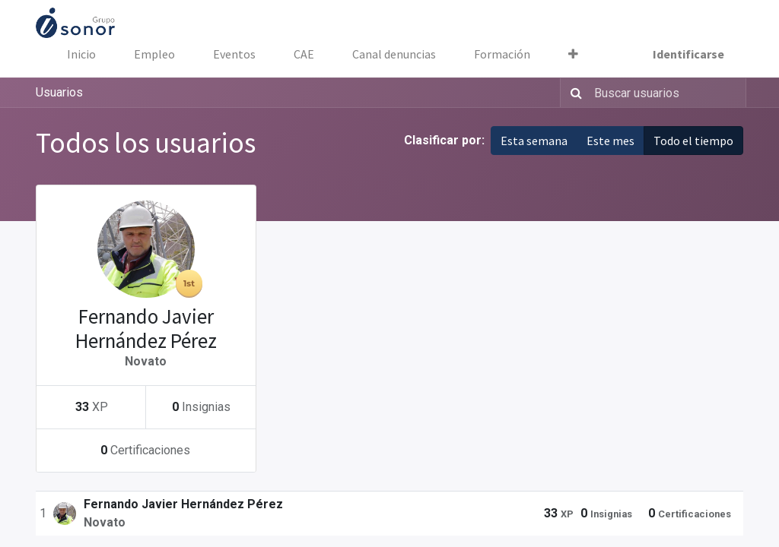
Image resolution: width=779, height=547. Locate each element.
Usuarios (59, 92)
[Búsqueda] (573, 92)
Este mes (610, 140)
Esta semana (534, 140)
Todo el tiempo (693, 140)
